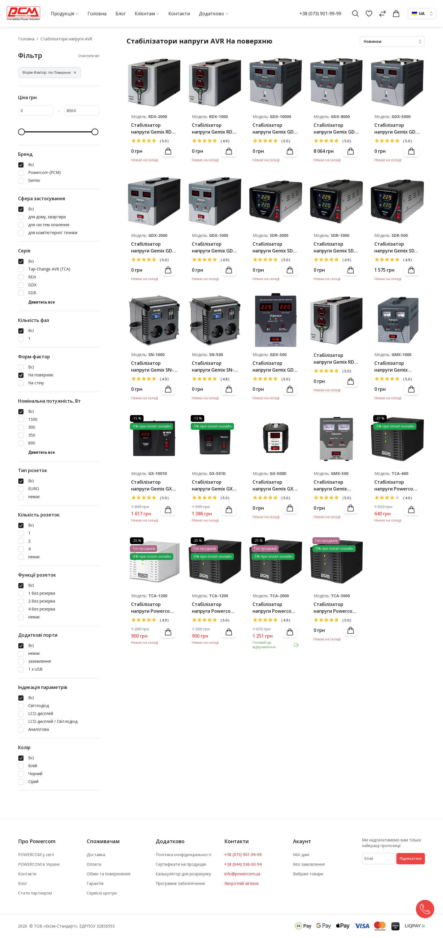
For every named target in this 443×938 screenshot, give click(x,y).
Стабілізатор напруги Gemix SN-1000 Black (152, 366)
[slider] (21, 131)
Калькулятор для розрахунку (183, 873)
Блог (22, 883)
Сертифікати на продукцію (181, 864)
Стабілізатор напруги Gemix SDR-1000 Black (336, 247)
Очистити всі (88, 56)
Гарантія (95, 883)
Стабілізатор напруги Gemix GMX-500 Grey (330, 485)
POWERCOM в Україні (38, 864)
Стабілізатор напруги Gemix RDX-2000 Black (153, 128)
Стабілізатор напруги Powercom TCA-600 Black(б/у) (395, 485)
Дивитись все (41, 302)
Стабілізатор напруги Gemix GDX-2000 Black (154, 247)
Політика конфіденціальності (183, 854)
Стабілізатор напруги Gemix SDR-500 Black (396, 247)
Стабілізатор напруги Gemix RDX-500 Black (336, 358)
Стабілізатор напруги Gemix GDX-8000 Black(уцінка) (336, 128)
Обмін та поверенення (108, 873)
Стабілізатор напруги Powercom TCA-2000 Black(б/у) (274, 607)
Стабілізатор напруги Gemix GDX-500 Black (275, 366)
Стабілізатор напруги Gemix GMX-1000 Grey (391, 366)
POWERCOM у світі (36, 854)
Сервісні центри (102, 893)
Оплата (94, 864)
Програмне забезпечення (180, 883)
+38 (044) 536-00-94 (243, 864)
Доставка (96, 854)
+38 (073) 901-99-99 (320, 13)
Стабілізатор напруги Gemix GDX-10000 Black (275, 128)
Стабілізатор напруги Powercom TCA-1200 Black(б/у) (214, 607)
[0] (35, 110)
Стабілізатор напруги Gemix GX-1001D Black (152, 485)
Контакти (27, 873)
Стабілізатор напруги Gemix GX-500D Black (274, 485)
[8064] (81, 110)
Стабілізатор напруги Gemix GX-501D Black (213, 485)
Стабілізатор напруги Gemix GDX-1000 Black (214, 247)
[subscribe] (378, 858)
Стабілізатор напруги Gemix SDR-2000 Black (275, 247)
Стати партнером (35, 893)
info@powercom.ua (242, 873)
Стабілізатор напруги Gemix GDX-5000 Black (397, 128)
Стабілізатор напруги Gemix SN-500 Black (213, 366)
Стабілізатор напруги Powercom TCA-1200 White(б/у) (154, 607)
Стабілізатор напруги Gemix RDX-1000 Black (214, 128)
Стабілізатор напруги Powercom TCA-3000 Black (335, 607)
